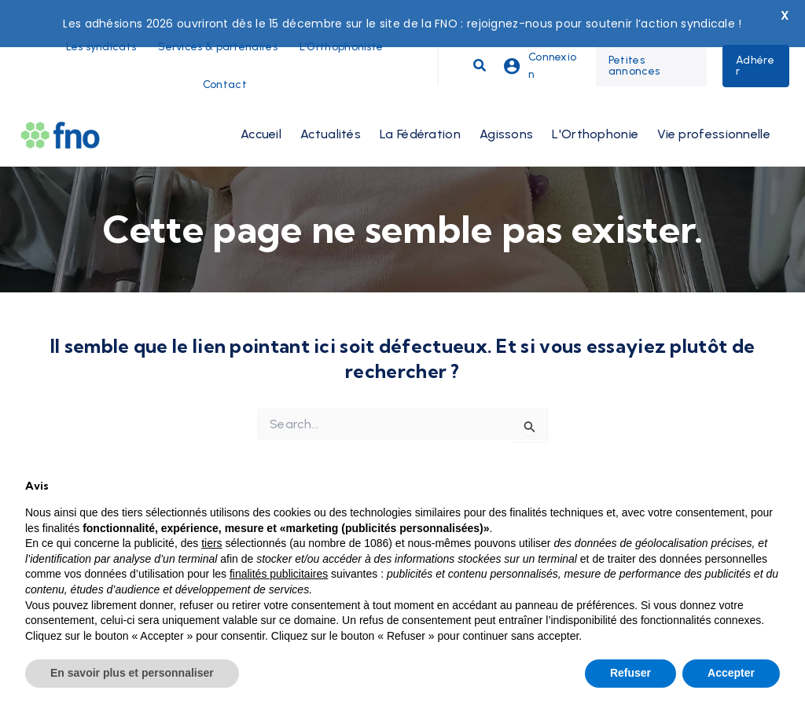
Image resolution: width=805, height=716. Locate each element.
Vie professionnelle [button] (713, 109)
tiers (211, 543)
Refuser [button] (630, 672)
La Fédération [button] (420, 109)
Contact (225, 60)
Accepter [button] (731, 672)
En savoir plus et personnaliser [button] (132, 672)
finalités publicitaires (279, 573)
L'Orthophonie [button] (595, 109)
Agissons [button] (506, 109)
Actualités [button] (330, 109)
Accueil (261, 109)
